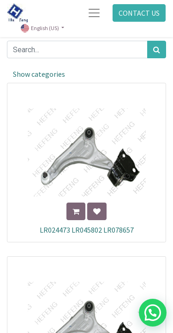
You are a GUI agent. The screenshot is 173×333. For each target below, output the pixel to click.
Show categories (39, 74)
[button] (75, 211)
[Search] (156, 49)
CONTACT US (139, 13)
